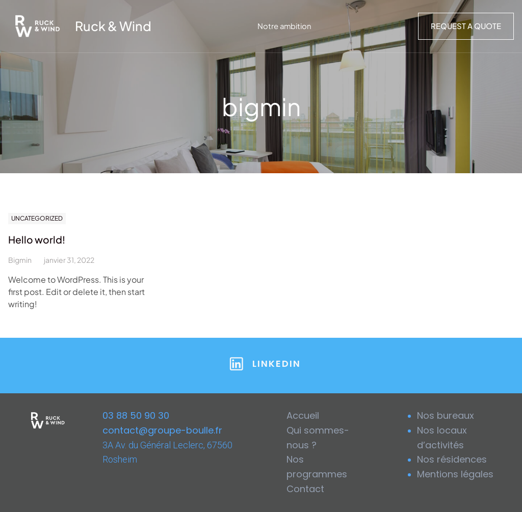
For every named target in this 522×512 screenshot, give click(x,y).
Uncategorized (37, 218)
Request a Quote (466, 26)
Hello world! (36, 239)
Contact (305, 488)
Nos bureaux (445, 415)
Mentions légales (455, 474)
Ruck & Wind (113, 26)
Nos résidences (452, 459)
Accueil (302, 415)
